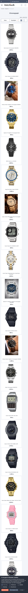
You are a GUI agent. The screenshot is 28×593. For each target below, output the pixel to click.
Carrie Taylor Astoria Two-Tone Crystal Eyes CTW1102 (7, 126)
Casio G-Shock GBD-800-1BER (7, 233)
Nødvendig (5, 584)
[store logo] (9, 5)
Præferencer (13, 584)
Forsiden (2, 8)
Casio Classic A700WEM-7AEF (21, 532)
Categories (7, 8)
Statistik (21, 584)
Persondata (19, 582)
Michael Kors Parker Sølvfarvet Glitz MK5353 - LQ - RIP (7, 467)
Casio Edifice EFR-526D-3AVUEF (7, 489)
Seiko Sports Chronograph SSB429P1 (7, 41)
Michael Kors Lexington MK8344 (20, 489)
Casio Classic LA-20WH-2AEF (7, 318)
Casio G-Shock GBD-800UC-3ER (20, 511)
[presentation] (1, 1)
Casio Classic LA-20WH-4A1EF (20, 212)
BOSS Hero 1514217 (21, 361)
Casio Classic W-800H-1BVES (7, 147)
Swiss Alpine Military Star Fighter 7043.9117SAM (7, 212)
